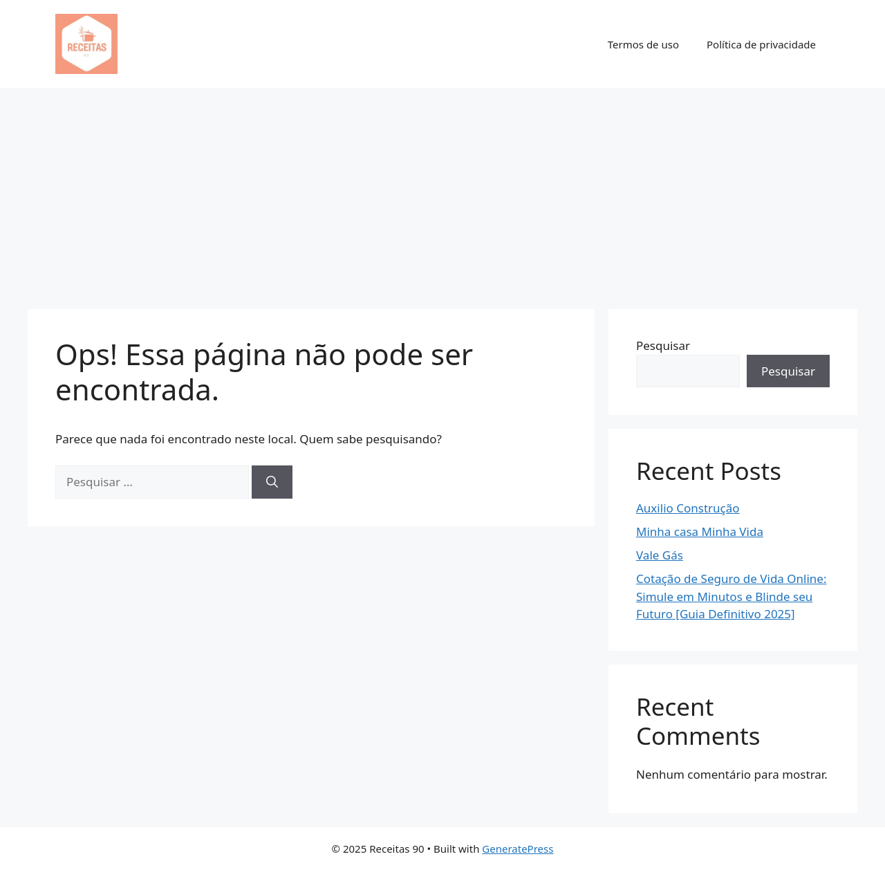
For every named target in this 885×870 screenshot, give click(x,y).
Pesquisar (663, 345)
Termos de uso (643, 44)
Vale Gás (659, 555)
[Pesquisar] (272, 482)
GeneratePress (517, 848)
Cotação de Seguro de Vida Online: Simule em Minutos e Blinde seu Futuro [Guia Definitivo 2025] (731, 596)
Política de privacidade (761, 44)
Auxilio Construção (688, 508)
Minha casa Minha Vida (699, 531)
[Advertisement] (442, 191)
